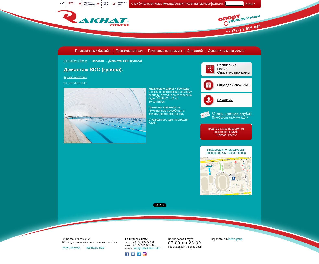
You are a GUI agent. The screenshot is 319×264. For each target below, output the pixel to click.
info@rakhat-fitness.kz (147, 248)
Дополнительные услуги (226, 50)
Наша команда (164, 3)
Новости (98, 61)
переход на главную (89, 3)
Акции (179, 3)
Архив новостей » (75, 77)
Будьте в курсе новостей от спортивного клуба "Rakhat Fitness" (226, 132)
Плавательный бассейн (92, 50)
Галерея (148, 3)
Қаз (62, 3)
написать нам (95, 247)
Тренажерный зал (129, 50)
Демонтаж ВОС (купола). (125, 61)
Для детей (195, 50)
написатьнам (122, 3)
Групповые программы (165, 50)
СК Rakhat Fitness (75, 61)
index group (235, 239)
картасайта (105, 3)
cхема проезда (71, 247)
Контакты (218, 3)
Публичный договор (198, 3)
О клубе (136, 3)
